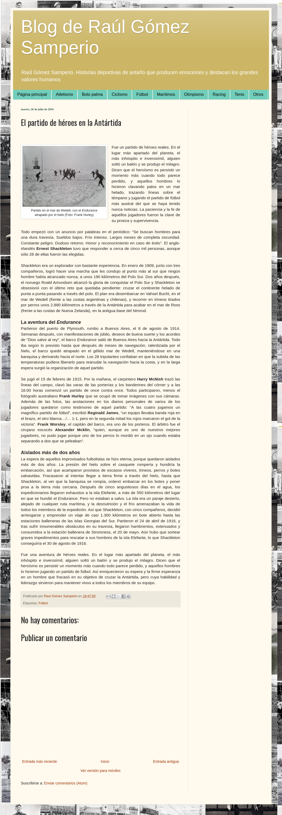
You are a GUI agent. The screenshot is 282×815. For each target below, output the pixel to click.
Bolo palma (92, 94)
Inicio (105, 761)
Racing (219, 94)
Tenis (239, 94)
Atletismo (64, 94)
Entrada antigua (166, 761)
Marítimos (166, 94)
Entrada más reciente (39, 761)
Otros (258, 94)
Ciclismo (119, 94)
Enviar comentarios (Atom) (65, 783)
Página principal (32, 94)
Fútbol (142, 94)
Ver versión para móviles (100, 771)
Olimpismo (194, 94)
